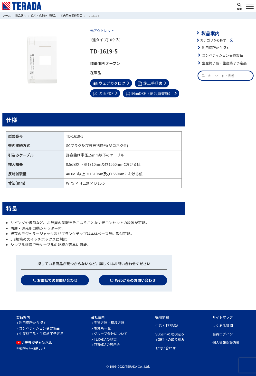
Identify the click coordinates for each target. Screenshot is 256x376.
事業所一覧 (102, 327)
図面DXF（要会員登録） (147, 92)
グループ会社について (111, 332)
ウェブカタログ (108, 82)
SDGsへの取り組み (169, 333)
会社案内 (98, 316)
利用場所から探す (215, 46)
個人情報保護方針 (226, 341)
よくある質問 (222, 324)
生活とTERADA (166, 324)
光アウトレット (101, 30)
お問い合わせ (165, 347)
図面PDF (103, 92)
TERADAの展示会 (107, 343)
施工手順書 (148, 82)
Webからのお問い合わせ (133, 279)
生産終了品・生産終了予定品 (223, 62)
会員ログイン (222, 333)
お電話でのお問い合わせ (54, 279)
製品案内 (209, 33)
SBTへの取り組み (171, 338)
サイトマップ (222, 316)
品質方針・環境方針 (109, 321)
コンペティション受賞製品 (221, 54)
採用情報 (162, 316)
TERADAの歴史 (105, 338)
